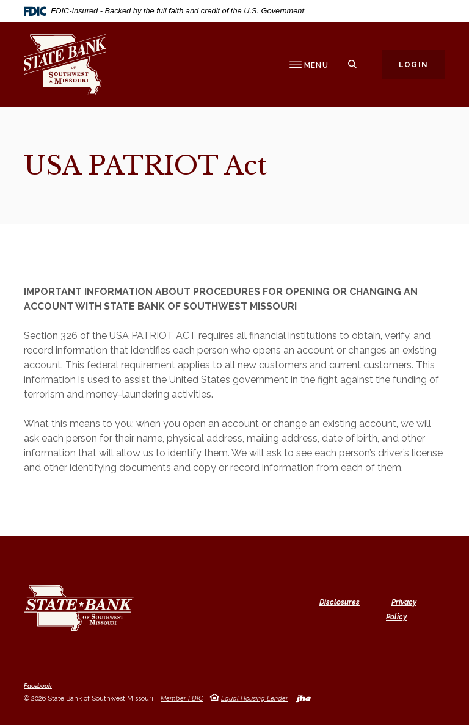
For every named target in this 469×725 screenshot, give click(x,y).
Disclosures (339, 602)
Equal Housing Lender (254, 698)
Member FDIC (182, 698)
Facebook (38, 686)
